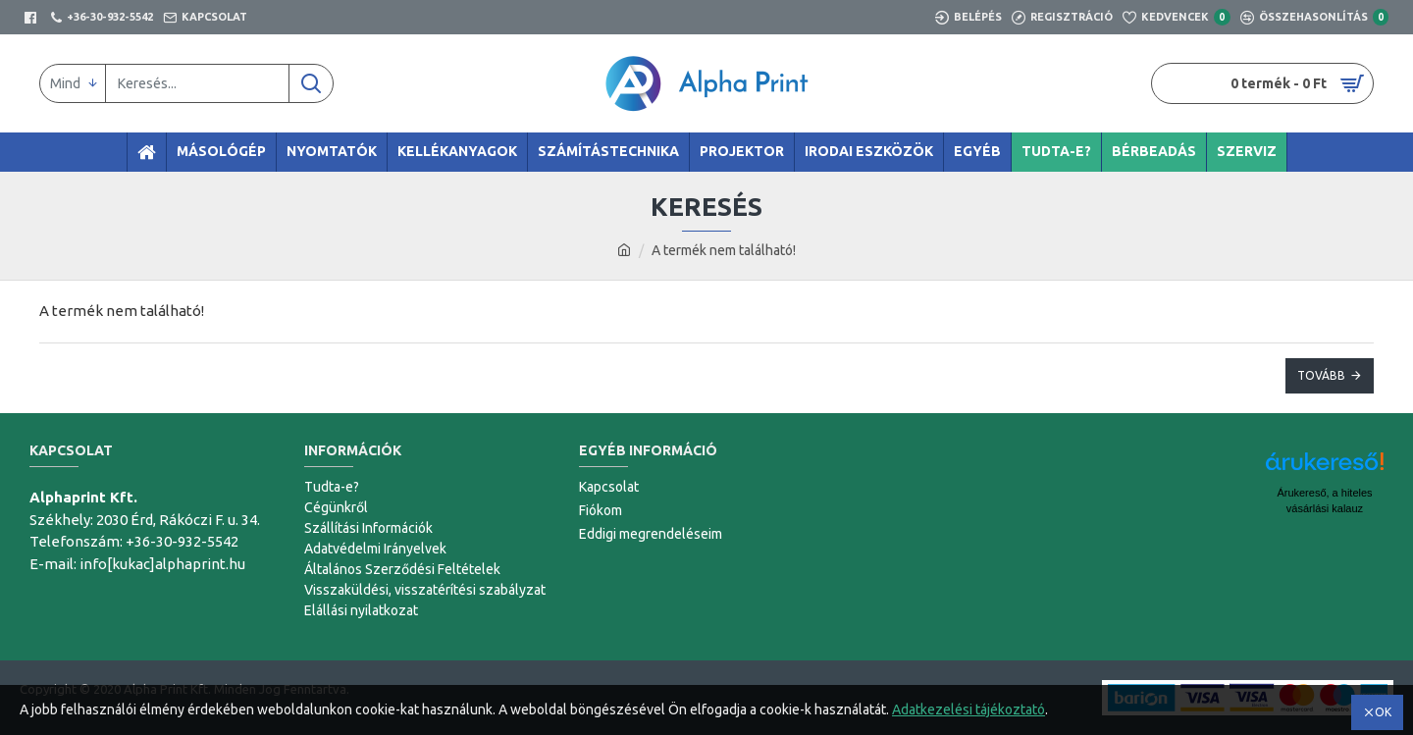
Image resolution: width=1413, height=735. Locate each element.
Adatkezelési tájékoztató (968, 709)
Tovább (1321, 375)
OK (1383, 712)
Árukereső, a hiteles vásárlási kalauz (1324, 500)
